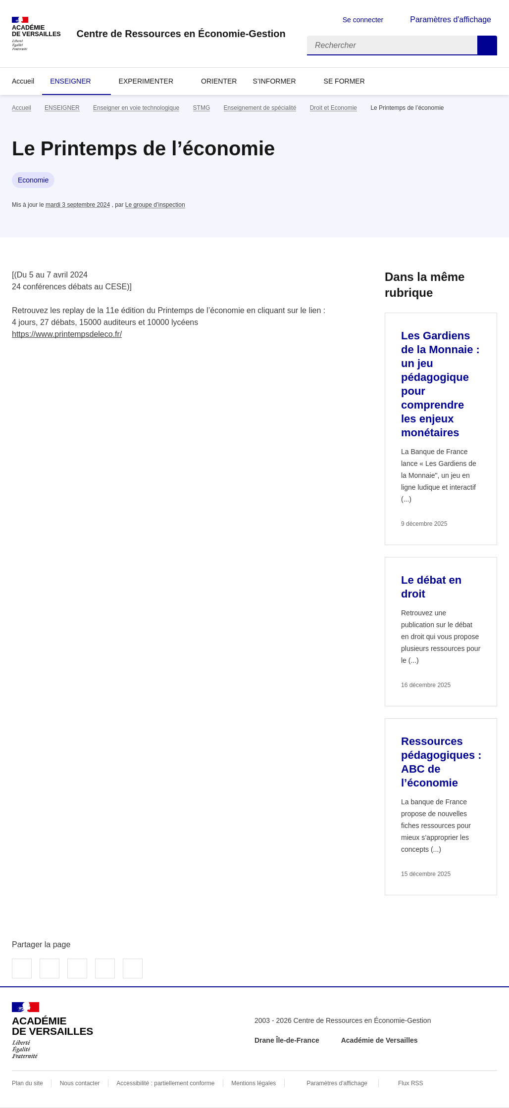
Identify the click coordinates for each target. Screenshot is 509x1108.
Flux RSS (410, 1083)
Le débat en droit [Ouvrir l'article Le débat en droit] (431, 587)
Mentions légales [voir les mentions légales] (253, 1083)
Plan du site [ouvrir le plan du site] (27, 1083)
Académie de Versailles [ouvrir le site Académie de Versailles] (379, 1040)
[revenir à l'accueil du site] (180, 34)
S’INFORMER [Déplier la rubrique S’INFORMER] (274, 81)
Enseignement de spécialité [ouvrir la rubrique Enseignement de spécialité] (260, 107)
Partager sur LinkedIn (77, 968)
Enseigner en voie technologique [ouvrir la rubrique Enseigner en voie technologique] (136, 107)
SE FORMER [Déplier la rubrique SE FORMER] (344, 81)
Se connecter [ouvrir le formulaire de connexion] (363, 20)
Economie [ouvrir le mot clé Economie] (33, 180)
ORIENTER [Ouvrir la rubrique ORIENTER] (219, 81)
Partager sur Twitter (49, 968)
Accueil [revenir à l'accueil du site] (23, 81)
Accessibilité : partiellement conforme (165, 1083)
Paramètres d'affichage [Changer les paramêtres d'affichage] (450, 19)
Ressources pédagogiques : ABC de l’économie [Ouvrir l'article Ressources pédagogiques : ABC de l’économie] (441, 762)
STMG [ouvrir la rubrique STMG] (201, 107)
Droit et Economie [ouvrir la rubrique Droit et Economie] (333, 107)
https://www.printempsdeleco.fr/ (67, 334)
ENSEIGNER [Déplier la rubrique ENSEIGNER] (70, 81)
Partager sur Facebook (22, 968)
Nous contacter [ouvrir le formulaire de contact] (80, 1083)
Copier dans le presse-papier (133, 968)
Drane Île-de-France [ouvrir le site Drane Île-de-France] (286, 1040)
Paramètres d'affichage (336, 1083)
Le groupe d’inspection (155, 204)
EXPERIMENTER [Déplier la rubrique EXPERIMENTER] (146, 81)
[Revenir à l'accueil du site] (52, 1030)
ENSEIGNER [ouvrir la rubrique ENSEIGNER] (62, 107)
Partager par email (105, 968)
